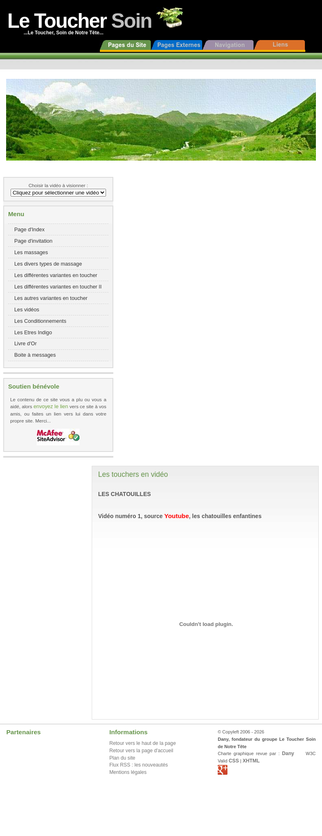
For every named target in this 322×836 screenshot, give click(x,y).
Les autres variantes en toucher (51, 298)
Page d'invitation (33, 241)
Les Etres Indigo (33, 332)
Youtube (176, 515)
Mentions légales (127, 772)
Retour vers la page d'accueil (141, 750)
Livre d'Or (25, 343)
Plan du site (122, 758)
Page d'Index (29, 229)
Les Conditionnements (40, 321)
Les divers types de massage (48, 264)
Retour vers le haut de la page (142, 743)
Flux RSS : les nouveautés (138, 765)
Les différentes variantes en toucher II (57, 287)
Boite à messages (35, 355)
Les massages (31, 252)
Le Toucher (79, 20)
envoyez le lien (50, 406)
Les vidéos (26, 309)
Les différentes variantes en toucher (55, 275)
